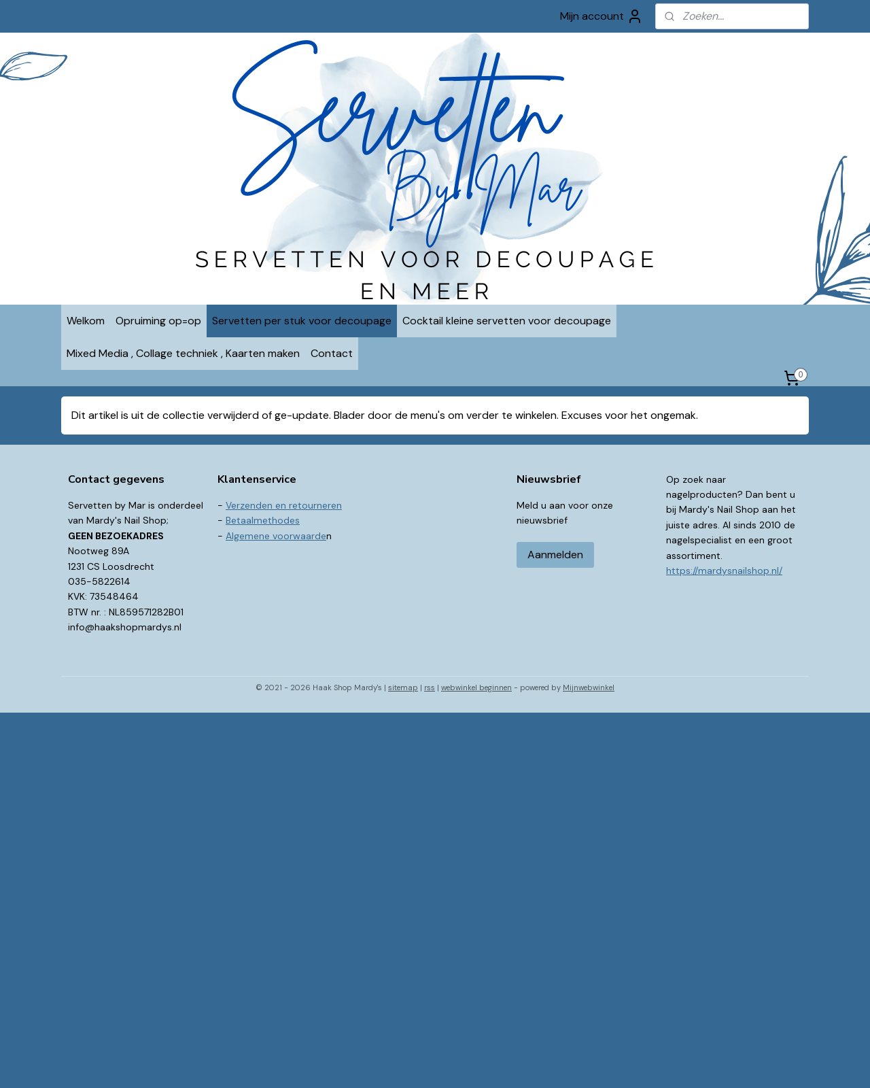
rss (429, 687)
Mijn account (601, 16)
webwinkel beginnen (476, 687)
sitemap (403, 687)
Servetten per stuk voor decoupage (302, 320)
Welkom (86, 320)
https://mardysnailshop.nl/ (724, 570)
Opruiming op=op (158, 320)
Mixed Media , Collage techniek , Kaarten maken (183, 353)
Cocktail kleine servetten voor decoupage (506, 320)
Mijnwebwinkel (588, 687)
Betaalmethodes (263, 520)
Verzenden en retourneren (284, 505)
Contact (332, 353)
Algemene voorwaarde (276, 536)
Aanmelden (555, 554)
